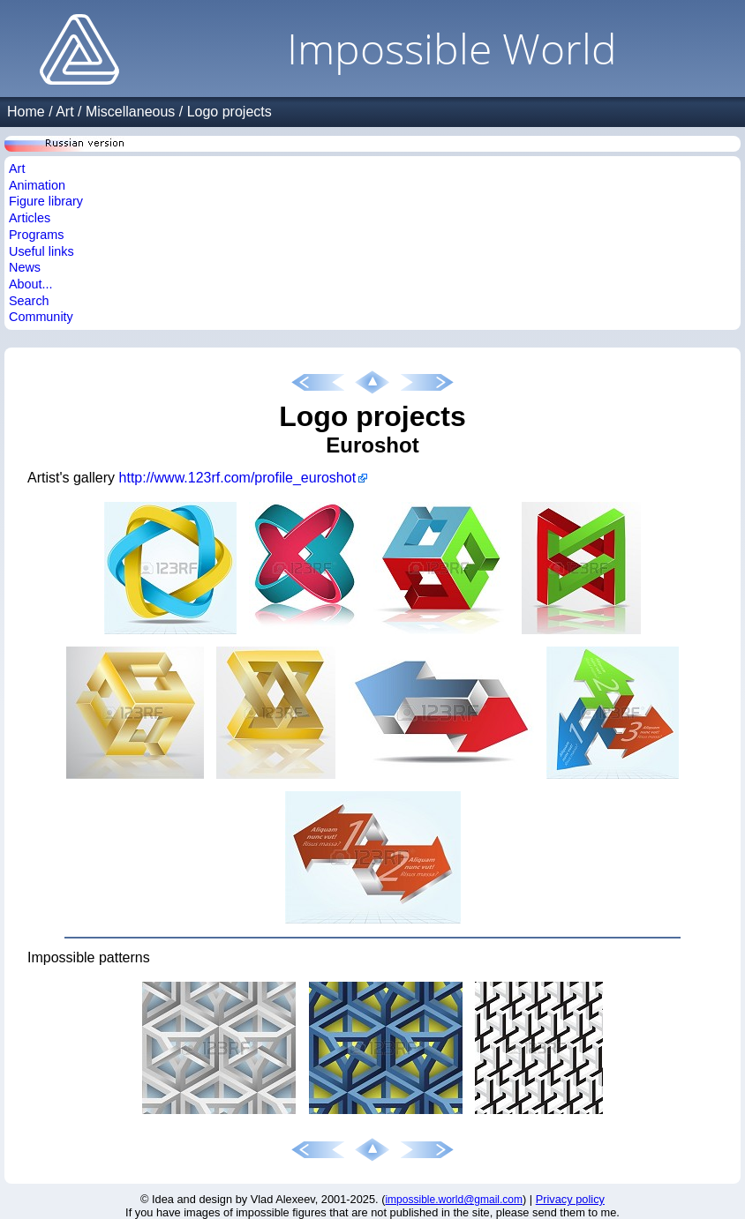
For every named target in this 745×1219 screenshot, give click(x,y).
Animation (37, 185)
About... (31, 284)
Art (64, 111)
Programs (36, 235)
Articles (29, 218)
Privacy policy (570, 1199)
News (25, 267)
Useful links (41, 251)
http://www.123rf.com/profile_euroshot (238, 477)
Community (41, 317)
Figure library (46, 201)
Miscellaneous (130, 111)
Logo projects (229, 111)
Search (29, 301)
